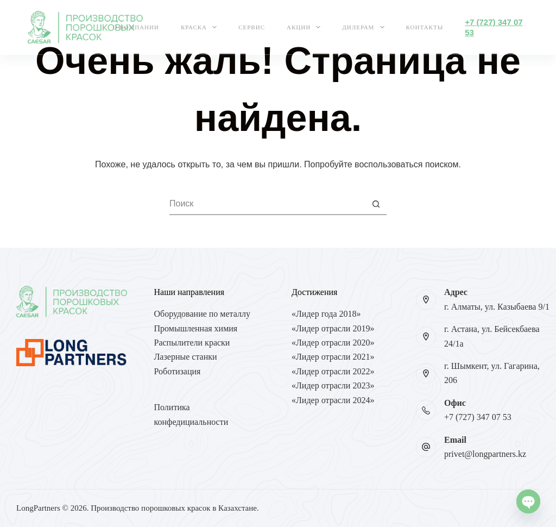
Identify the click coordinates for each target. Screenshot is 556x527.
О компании (136, 27)
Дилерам (365, 27)
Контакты (425, 27)
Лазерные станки (185, 356)
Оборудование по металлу (202, 313)
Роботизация (177, 371)
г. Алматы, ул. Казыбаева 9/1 (496, 306)
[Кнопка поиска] (376, 204)
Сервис (251, 27)
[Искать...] (267, 204)
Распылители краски (192, 342)
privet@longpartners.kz (485, 454)
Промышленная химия (196, 328)
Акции (306, 27)
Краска (201, 27)
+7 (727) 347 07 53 (477, 417)
